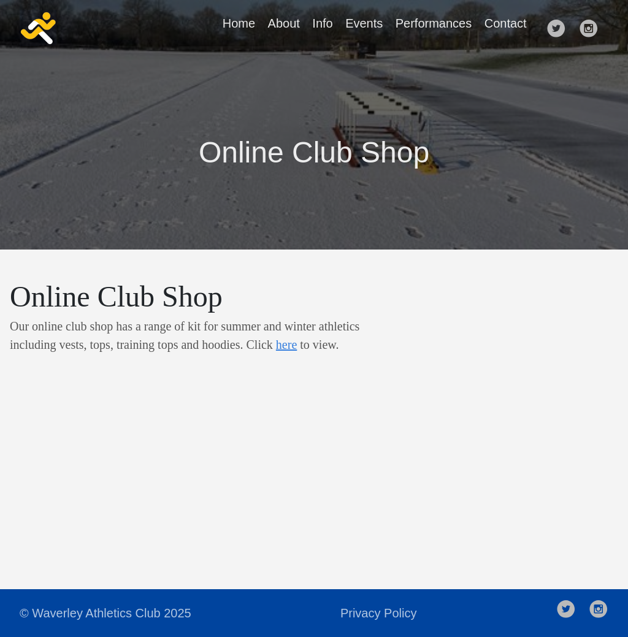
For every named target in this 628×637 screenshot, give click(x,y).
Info (322, 23)
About (284, 23)
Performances (434, 23)
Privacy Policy (378, 613)
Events (364, 23)
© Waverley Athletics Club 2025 (105, 613)
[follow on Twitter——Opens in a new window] (559, 28)
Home (239, 23)
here (286, 344)
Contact (505, 23)
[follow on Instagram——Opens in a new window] (592, 28)
